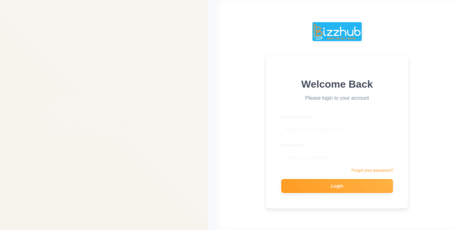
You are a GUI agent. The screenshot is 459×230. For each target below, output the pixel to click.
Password (292, 142)
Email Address (298, 114)
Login (338, 185)
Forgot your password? (372, 170)
